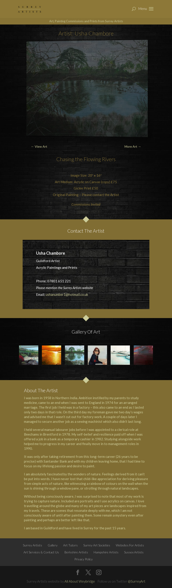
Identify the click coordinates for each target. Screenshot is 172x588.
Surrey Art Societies (96, 545)
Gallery (53, 545)
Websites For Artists (130, 545)
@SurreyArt (136, 581)
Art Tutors (70, 545)
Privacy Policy (83, 559)
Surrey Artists (32, 545)
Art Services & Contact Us (41, 552)
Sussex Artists (134, 552)
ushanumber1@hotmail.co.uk (67, 294)
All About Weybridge (79, 581)
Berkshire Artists (76, 552)
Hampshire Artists (106, 552)
